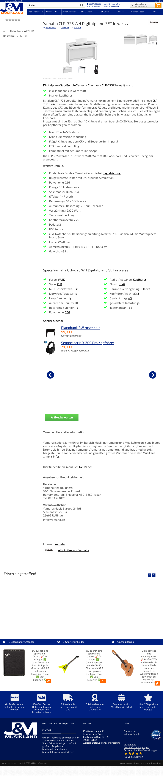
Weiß (61, 279)
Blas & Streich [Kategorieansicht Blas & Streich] (86, 12)
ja (76, 293)
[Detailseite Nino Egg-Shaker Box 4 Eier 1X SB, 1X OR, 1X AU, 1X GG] (28, 603)
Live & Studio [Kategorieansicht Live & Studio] (104, 12)
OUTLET (65, 27)
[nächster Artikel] (153, 375)
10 (76, 303)
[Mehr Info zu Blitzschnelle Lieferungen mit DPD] (68, 704)
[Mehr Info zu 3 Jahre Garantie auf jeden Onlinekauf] (95, 704)
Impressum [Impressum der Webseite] (114, 742)
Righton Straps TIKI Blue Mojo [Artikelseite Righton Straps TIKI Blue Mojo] (135, 624)
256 (67, 312)
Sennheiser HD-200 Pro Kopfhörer (87, 342)
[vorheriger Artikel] (50, 375)
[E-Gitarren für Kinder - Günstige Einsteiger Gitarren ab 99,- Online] (103, 681)
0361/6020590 (94, 4)
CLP (59, 284)
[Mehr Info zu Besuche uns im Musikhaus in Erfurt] (121, 703)
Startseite (51, 27)
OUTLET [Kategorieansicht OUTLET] (121, 12)
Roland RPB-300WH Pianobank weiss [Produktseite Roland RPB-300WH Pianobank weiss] (98, 399)
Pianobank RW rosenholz (80, 327)
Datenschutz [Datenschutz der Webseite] (131, 731)
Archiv (77, 27)
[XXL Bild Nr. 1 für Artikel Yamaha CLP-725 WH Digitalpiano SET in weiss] (152, 40)
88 (130, 307)
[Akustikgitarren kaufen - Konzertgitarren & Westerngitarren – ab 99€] (157, 683)
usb (76, 289)
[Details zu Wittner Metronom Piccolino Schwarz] (138, 374)
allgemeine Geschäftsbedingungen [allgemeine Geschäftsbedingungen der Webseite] (136, 746)
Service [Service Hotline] (128, 750)
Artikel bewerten (62, 417)
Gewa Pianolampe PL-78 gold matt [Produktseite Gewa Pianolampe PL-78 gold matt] (59, 399)
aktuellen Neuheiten (79, 467)
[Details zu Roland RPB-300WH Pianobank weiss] (98, 374)
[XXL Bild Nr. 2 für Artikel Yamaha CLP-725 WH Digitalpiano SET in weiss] (141, 40)
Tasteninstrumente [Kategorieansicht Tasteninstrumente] (35, 12)
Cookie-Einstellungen (145, 750)
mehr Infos (52, 456)
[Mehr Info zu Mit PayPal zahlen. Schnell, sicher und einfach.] (15, 704)
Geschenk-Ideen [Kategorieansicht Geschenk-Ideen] (137, 12)
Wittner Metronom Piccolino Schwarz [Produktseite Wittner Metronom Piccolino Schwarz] (138, 399)
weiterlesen (67, 751)
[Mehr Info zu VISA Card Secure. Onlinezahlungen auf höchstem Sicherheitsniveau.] (41, 705)
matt (122, 284)
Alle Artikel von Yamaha (73, 550)
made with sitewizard (152, 763)
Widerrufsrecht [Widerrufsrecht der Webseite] (132, 734)
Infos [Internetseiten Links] (155, 12)
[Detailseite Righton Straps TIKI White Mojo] (81, 603)
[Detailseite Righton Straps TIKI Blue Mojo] (135, 603)
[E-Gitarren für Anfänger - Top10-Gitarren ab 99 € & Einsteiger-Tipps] (48, 681)
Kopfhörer (139, 279)
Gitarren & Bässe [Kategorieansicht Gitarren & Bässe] (52, 12)
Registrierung (112, 173)
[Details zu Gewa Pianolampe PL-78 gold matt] (59, 374)
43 (130, 298)
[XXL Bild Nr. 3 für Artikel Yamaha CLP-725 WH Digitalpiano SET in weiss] (129, 40)
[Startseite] (13, 9)
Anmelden (158, 1)
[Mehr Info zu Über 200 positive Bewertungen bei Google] (148, 704)
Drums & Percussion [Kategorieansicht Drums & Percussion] (70, 12)
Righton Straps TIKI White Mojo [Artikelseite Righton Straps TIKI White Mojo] (81, 624)
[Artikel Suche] (53, 5)
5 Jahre (145, 289)
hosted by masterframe (129, 763)
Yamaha (60, 544)
